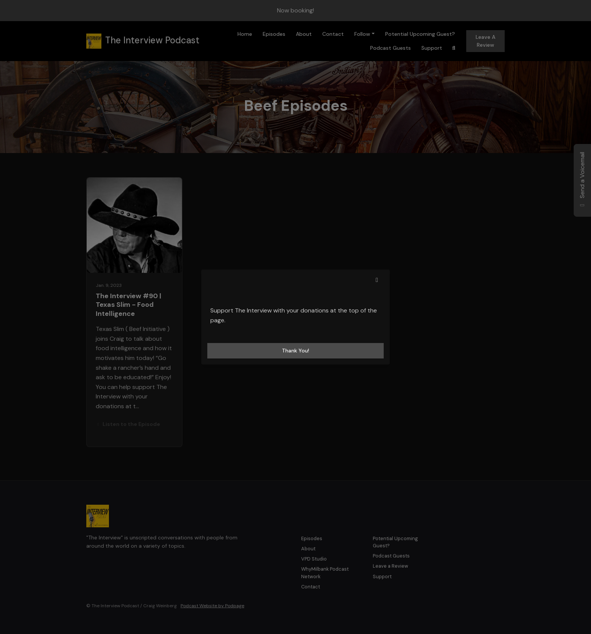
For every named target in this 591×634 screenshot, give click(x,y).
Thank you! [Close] (295, 350)
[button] (377, 280)
